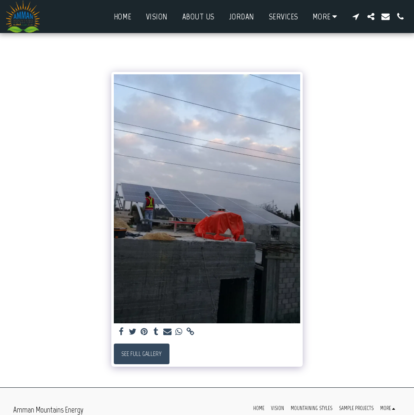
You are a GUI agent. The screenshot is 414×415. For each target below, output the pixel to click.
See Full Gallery (141, 354)
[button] (356, 16)
